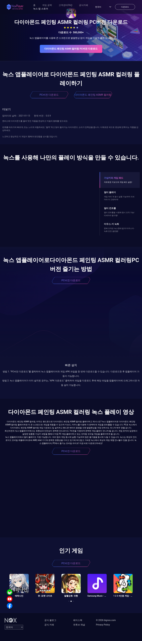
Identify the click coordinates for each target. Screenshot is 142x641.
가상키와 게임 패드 (113, 178)
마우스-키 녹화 (111, 224)
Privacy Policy (103, 624)
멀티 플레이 (110, 192)
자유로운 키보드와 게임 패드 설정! (118, 182)
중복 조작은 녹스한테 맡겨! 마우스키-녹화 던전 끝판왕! (119, 229)
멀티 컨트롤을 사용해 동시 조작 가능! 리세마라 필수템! (119, 213)
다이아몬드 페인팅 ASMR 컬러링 (92, 94)
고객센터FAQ (65, 5)
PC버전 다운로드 (49, 94)
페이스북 (77, 620)
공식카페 (83, 5)
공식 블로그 (50, 620)
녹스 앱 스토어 (40, 8)
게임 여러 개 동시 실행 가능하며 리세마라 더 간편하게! (119, 198)
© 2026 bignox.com (106, 620)
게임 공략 (47, 5)
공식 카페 (49, 624)
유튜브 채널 (79, 624)
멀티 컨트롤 (110, 208)
